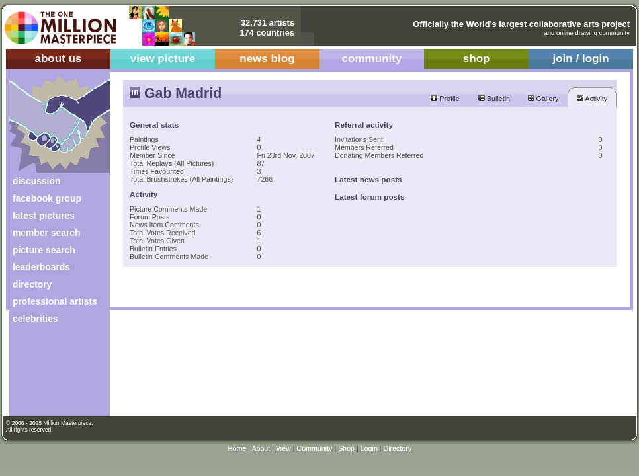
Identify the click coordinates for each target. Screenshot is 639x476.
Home (237, 448)
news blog (266, 58)
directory (32, 284)
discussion (36, 181)
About (260, 448)
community (372, 58)
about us (57, 58)
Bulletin (494, 98)
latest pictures (44, 215)
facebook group (47, 198)
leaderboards (41, 267)
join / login (580, 58)
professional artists (55, 301)
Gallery (543, 98)
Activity (592, 98)
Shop (346, 448)
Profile (445, 98)
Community (315, 448)
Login (369, 448)
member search (46, 232)
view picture (163, 58)
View (283, 448)
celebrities (35, 318)
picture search (44, 250)
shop (476, 58)
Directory (398, 448)
